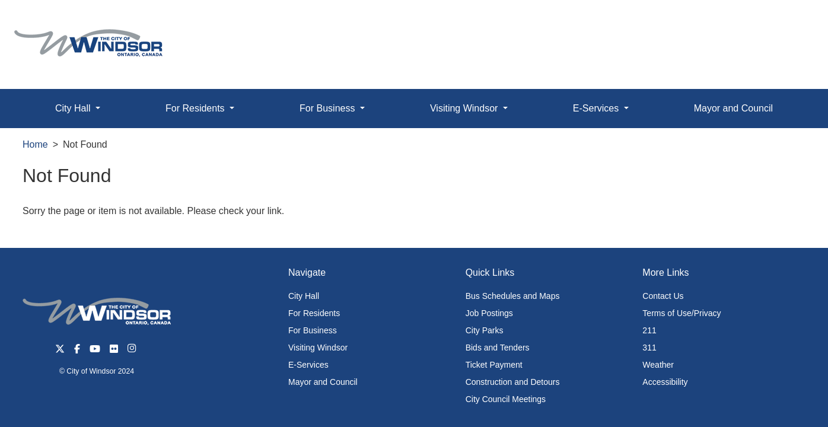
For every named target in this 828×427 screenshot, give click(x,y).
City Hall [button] (74, 108)
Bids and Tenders (498, 347)
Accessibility (664, 382)
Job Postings (489, 313)
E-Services (308, 364)
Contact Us (662, 296)
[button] (792, 21)
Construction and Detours (513, 382)
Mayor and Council (733, 108)
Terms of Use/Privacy (681, 313)
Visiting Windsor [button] (465, 108)
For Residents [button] (196, 108)
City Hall (303, 296)
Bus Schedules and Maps (513, 296)
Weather (658, 364)
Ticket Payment (494, 364)
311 (649, 347)
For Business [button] (329, 108)
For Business (312, 330)
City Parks (485, 330)
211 (649, 330)
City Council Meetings (506, 399)
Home (35, 144)
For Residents (314, 313)
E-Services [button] (597, 108)
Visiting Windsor (318, 347)
